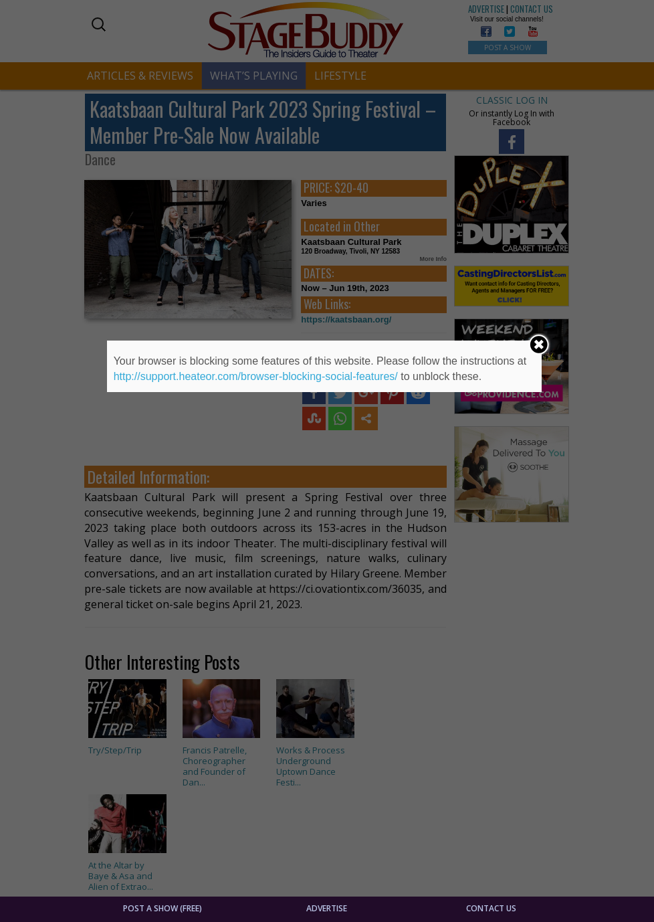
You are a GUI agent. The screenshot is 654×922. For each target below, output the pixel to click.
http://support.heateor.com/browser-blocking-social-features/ (256, 376)
